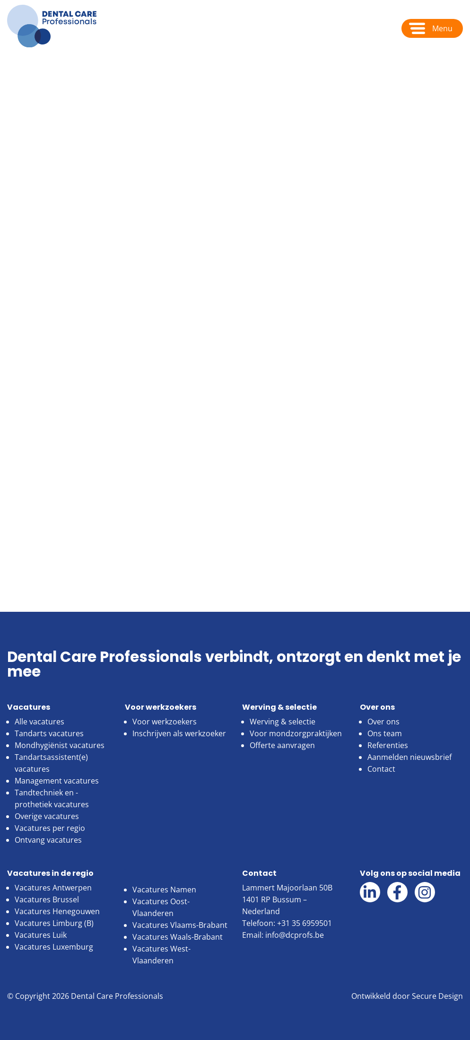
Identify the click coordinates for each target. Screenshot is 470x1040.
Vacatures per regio (50, 828)
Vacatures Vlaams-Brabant (179, 925)
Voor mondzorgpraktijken (296, 733)
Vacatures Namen (164, 889)
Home (18, 67)
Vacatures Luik (41, 935)
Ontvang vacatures (48, 840)
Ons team (384, 733)
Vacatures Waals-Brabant (177, 937)
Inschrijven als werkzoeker (179, 733)
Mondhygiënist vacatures (59, 745)
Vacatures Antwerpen (53, 887)
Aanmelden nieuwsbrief (409, 757)
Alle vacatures (39, 721)
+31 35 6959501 (304, 923)
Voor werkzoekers (164, 721)
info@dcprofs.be (294, 935)
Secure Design (437, 996)
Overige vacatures (47, 816)
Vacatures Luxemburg (54, 947)
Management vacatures (57, 781)
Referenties (387, 745)
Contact (381, 769)
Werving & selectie (282, 721)
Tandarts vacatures (49, 733)
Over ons (61, 67)
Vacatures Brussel (47, 899)
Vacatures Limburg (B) (54, 923)
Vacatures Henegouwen (57, 911)
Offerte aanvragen (282, 745)
